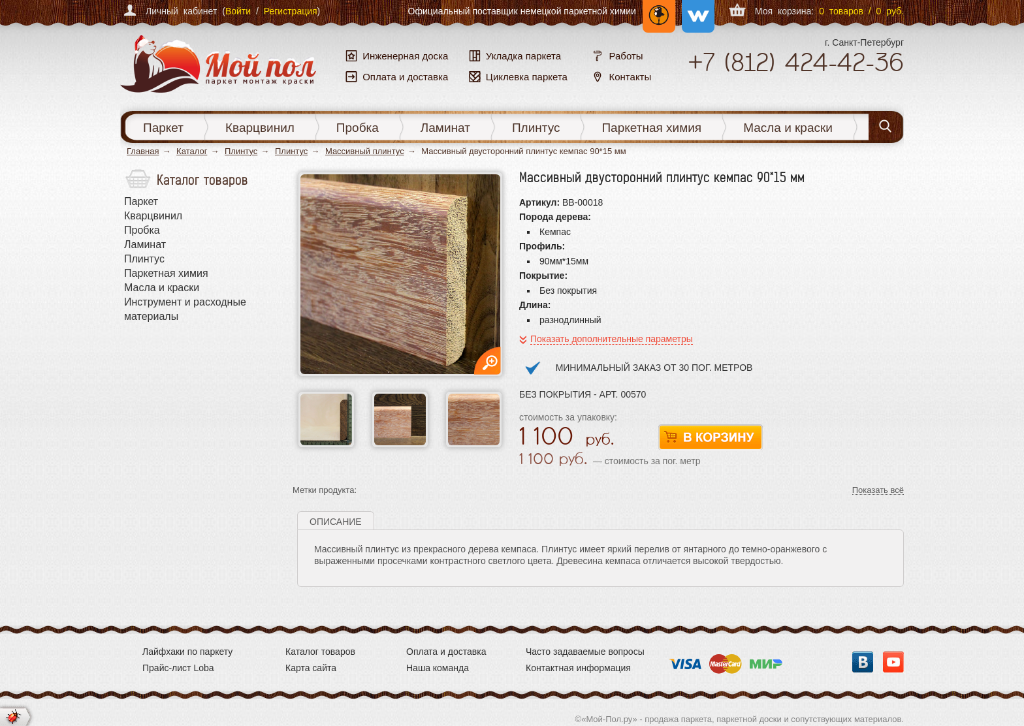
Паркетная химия (651, 127)
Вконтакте (862, 662)
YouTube (893, 662)
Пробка (357, 127)
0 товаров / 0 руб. (861, 11)
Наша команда (437, 668)
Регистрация (290, 11)
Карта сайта (310, 668)
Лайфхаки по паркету (187, 651)
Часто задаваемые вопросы (585, 651)
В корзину (710, 437)
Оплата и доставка (446, 651)
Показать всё (878, 490)
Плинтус (536, 127)
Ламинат (445, 127)
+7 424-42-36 (796, 62)
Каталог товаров (320, 651)
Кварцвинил (260, 127)
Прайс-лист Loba (178, 668)
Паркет (163, 127)
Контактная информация (578, 668)
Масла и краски (788, 127)
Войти (238, 11)
